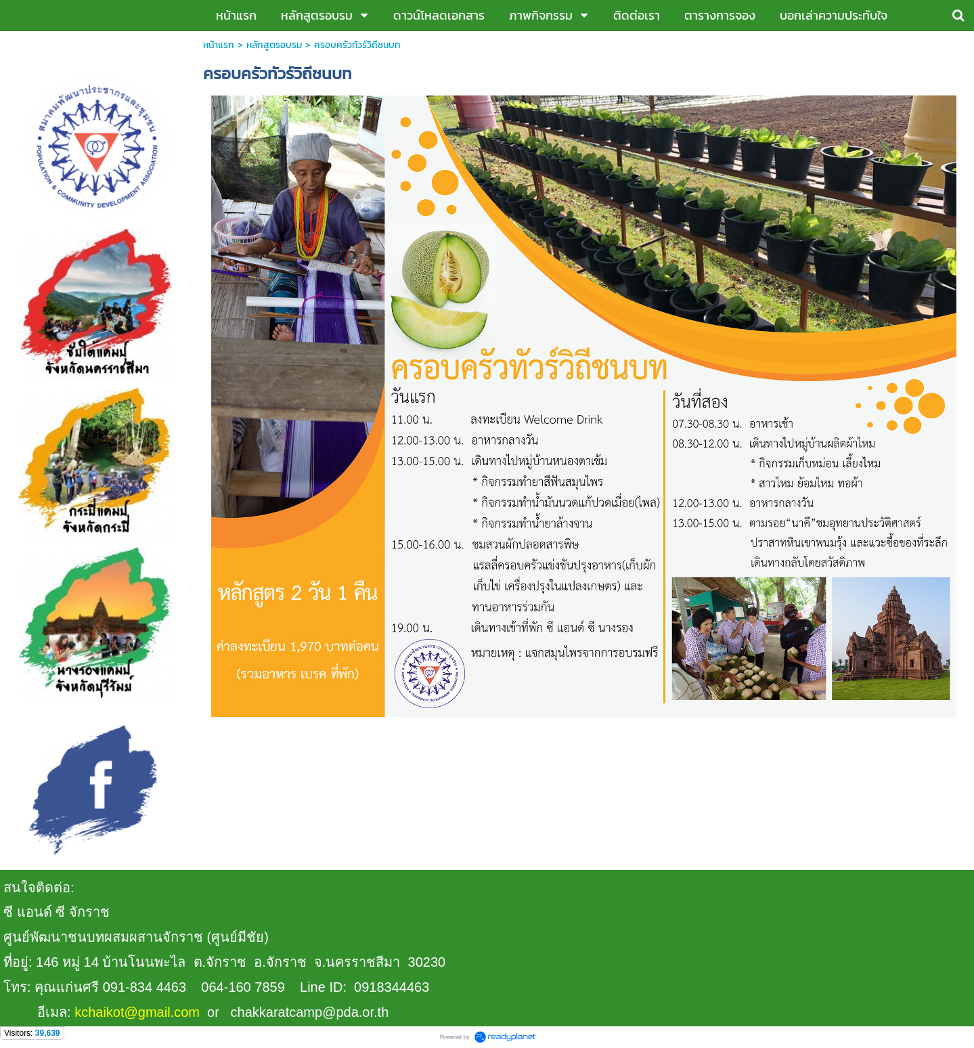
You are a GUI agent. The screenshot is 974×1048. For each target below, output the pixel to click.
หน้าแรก (218, 45)
